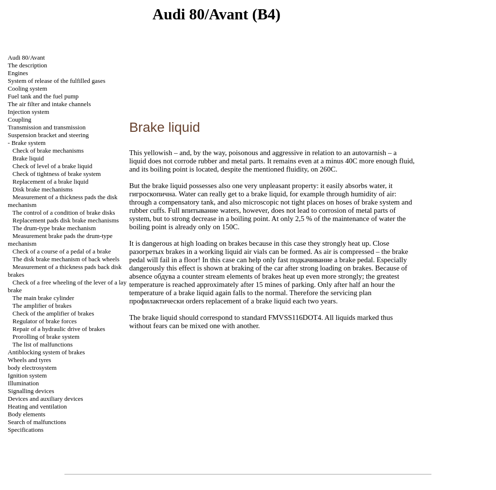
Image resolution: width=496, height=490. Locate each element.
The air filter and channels (49, 104)
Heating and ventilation (37, 406)
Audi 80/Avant (26, 57)
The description (27, 65)
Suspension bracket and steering (48, 135)
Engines (18, 73)
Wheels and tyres (29, 360)
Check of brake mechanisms (48, 150)
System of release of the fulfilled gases (56, 80)
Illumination (23, 383)
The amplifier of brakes (42, 305)
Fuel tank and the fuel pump (43, 96)
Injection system (28, 111)
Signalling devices (31, 391)
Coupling (19, 119)
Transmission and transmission (47, 127)
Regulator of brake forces (45, 321)
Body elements (27, 414)
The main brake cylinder (43, 297)
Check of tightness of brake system (57, 173)
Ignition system (27, 375)
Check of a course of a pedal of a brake (62, 251)
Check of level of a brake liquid (53, 166)
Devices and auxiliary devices (45, 398)
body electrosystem (32, 367)
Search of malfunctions (37, 422)
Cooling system (27, 88)
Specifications (26, 429)
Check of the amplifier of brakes (53, 313)
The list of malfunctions (43, 344)
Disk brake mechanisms (43, 189)
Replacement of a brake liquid (51, 181)
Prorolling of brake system (46, 336)
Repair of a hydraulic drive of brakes (59, 328)
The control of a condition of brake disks (64, 212)
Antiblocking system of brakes (46, 352)
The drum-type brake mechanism (54, 228)
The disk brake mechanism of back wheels (66, 259)
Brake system (29, 142)
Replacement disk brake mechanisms (66, 220)
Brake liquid (28, 158)
